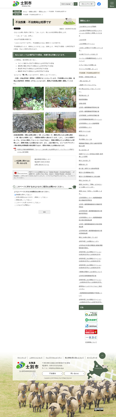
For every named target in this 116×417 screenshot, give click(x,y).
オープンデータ (92, 357)
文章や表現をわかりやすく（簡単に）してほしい (31, 197)
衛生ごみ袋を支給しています (88, 237)
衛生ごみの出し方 (84, 180)
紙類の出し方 (83, 164)
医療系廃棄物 (83, 99)
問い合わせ (75, 373)
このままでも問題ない (23, 205)
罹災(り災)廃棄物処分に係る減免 (89, 176)
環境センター (42, 11)
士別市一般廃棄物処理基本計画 (89, 107)
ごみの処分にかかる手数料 (87, 26)
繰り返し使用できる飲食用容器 (89, 168)
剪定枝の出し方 (84, 95)
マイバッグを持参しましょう (88, 69)
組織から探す (33, 11)
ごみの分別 (82, 40)
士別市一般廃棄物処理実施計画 (89, 111)
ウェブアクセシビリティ (54, 357)
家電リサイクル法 (84, 131)
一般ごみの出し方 (84, 81)
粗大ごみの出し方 (84, 160)
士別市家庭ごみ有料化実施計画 (89, 115)
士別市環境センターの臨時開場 (89, 123)
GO (75, 4)
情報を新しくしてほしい (23, 200)
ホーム (25, 11)
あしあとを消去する (42, 14)
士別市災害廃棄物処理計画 (87, 276)
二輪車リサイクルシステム (87, 85)
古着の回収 (82, 103)
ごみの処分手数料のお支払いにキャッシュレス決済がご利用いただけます (90, 33)
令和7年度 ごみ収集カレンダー (89, 241)
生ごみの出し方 (84, 150)
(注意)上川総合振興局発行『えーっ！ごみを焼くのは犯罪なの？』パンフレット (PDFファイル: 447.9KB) (45, 151)
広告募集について (91, 342)
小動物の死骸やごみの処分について (90, 272)
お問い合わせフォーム (42, 164)
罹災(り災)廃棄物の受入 (86, 172)
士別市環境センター (85, 127)
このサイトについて (36, 357)
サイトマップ (21, 357)
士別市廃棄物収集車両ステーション (90, 119)
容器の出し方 (83, 135)
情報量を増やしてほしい (23, 194)
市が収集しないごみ (85, 139)
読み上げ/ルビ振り (88, 4)
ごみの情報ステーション (87, 44)
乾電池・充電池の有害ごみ (87, 77)
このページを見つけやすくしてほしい (28, 202)
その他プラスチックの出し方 (88, 54)
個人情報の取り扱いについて (74, 357)
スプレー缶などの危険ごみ (87, 65)
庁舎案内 (52, 373)
